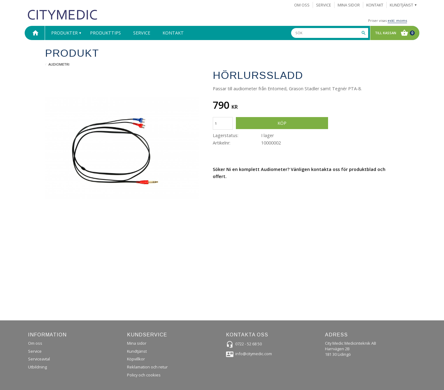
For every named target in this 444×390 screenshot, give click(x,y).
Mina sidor (136, 343)
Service (35, 351)
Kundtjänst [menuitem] (401, 5)
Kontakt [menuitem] (374, 5)
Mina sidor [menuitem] (349, 5)
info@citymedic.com (253, 353)
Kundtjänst (137, 351)
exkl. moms (397, 20)
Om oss (35, 343)
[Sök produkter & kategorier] (329, 33)
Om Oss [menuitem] (302, 5)
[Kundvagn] (393, 33)
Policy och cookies (144, 375)
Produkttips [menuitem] (105, 33)
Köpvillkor (136, 359)
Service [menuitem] (323, 5)
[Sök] (363, 33)
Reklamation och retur (147, 367)
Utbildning (37, 367)
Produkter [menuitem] (64, 33)
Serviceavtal (39, 359)
